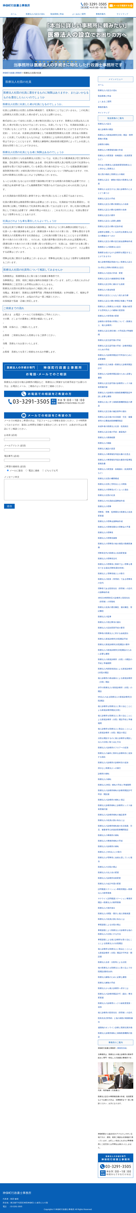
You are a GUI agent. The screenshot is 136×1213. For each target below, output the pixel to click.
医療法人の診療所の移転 (108, 846)
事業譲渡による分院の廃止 (109, 925)
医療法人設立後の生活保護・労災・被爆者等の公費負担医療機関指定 (115, 419)
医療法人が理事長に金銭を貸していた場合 (115, 859)
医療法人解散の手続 (106, 983)
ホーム (13, 14)
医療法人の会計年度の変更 (109, 884)
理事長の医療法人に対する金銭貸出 (113, 633)
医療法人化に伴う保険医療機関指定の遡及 (115, 404)
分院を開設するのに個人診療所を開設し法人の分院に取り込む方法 (115, 740)
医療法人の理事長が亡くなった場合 (113, 490)
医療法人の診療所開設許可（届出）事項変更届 (115, 996)
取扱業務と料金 (57, 14)
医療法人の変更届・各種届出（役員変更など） (115, 157)
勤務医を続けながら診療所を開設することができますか (115, 254)
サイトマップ (122, 14)
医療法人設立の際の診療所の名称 (112, 210)
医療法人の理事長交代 (107, 558)
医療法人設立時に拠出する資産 (111, 284)
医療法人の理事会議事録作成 (110, 521)
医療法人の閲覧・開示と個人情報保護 (114, 913)
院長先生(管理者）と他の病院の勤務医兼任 (115, 1020)
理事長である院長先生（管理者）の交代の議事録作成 (115, 590)
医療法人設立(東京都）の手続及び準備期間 (115, 333)
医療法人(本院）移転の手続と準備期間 (114, 785)
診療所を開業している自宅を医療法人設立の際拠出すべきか (115, 234)
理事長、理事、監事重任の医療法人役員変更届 (115, 514)
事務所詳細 (121, 1048)
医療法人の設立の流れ (35, 14)
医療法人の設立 (104, 124)
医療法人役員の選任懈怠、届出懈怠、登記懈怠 (115, 609)
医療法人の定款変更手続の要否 (111, 628)
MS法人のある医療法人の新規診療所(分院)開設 (115, 699)
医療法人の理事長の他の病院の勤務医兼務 (115, 545)
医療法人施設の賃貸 (106, 449)
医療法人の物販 (104, 443)
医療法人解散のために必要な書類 (112, 977)
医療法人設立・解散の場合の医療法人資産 (115, 182)
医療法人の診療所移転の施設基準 (112, 815)
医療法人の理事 (104, 506)
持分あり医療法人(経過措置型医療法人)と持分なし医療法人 (115, 167)
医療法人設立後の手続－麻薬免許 (112, 432)
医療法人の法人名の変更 (108, 872)
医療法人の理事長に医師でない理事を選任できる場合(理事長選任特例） (115, 566)
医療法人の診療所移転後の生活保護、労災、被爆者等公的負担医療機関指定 (115, 828)
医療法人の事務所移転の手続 (110, 841)
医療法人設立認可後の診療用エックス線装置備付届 (115, 385)
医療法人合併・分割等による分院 (112, 962)
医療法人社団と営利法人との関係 (112, 484)
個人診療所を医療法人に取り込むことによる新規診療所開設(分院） (115, 708)
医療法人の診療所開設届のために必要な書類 (115, 376)
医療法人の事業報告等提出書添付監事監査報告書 (115, 462)
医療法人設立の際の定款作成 (110, 226)
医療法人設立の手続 (106, 198)
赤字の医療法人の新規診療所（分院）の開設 (115, 689)
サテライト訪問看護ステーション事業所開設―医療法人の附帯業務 (115, 900)
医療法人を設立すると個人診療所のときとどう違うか (115, 191)
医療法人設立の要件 (106, 215)
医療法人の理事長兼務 (107, 538)
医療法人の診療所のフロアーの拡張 (113, 747)
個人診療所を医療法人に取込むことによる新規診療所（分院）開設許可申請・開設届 (115, 953)
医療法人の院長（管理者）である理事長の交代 (115, 581)
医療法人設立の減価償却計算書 (111, 278)
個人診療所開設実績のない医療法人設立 (115, 262)
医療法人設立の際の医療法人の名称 (113, 204)
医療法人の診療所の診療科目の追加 (113, 762)
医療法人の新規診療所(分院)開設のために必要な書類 (115, 652)
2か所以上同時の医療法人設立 (111, 267)
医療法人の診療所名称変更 (109, 878)
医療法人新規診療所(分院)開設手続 (113, 639)
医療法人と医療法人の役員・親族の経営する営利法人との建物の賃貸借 (115, 308)
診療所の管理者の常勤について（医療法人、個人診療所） (115, 323)
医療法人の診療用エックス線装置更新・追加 (115, 1005)
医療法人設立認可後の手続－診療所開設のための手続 (115, 348)
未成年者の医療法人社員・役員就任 (113, 426)
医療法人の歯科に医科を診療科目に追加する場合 (115, 755)
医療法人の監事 (104, 616)
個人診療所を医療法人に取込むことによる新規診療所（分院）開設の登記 (115, 731)
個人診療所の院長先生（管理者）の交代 (115, 1012)
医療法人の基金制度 (106, 290)
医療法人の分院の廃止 (107, 867)
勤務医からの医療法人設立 (109, 247)
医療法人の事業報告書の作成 (110, 150)
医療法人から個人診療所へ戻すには (113, 988)
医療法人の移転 (104, 779)
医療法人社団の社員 (18, 81)
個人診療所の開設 (105, 129)
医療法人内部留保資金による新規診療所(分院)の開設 (115, 671)
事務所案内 (100, 14)
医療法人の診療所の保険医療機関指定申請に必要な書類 (115, 394)
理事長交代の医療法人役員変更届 (112, 553)
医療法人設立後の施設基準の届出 (112, 411)
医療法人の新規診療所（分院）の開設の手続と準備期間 (115, 661)
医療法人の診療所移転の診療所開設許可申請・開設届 (115, 792)
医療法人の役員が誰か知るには (111, 820)
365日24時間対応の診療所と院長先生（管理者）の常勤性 (114, 600)
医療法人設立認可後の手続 (109, 340)
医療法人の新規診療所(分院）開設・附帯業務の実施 (115, 137)
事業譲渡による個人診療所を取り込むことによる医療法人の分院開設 (115, 941)
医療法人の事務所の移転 (108, 835)
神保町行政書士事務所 (16, 5)
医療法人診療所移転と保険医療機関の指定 (115, 1035)
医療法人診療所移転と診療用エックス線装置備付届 (115, 807)
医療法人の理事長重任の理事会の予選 (114, 527)
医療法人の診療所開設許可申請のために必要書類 (115, 357)
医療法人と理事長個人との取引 (111, 573)
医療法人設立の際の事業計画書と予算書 (115, 301)
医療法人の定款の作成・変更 (110, 273)
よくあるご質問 (79, 14)
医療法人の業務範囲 (106, 437)
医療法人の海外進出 (106, 908)
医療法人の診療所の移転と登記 (111, 800)
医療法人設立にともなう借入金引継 (113, 295)
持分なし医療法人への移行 (109, 768)
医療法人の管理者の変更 (108, 316)
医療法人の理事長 (105, 532)
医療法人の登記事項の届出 (109, 622)
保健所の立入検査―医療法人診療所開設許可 (115, 366)
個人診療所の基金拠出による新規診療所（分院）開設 (115, 680)
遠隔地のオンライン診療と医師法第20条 (115, 1027)
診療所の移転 (103, 144)
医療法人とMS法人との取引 (110, 852)
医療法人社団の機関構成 (108, 478)
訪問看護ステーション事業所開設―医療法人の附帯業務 (115, 891)
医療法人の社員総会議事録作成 (111, 501)
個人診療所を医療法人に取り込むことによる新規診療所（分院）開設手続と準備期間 (115, 719)
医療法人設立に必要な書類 (109, 221)
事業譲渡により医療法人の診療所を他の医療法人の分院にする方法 (115, 932)
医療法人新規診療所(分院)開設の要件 (114, 644)
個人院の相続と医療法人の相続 (111, 174)
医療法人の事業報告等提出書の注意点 (114, 454)
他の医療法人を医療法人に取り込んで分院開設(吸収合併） (115, 970)
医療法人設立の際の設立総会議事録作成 (115, 241)
